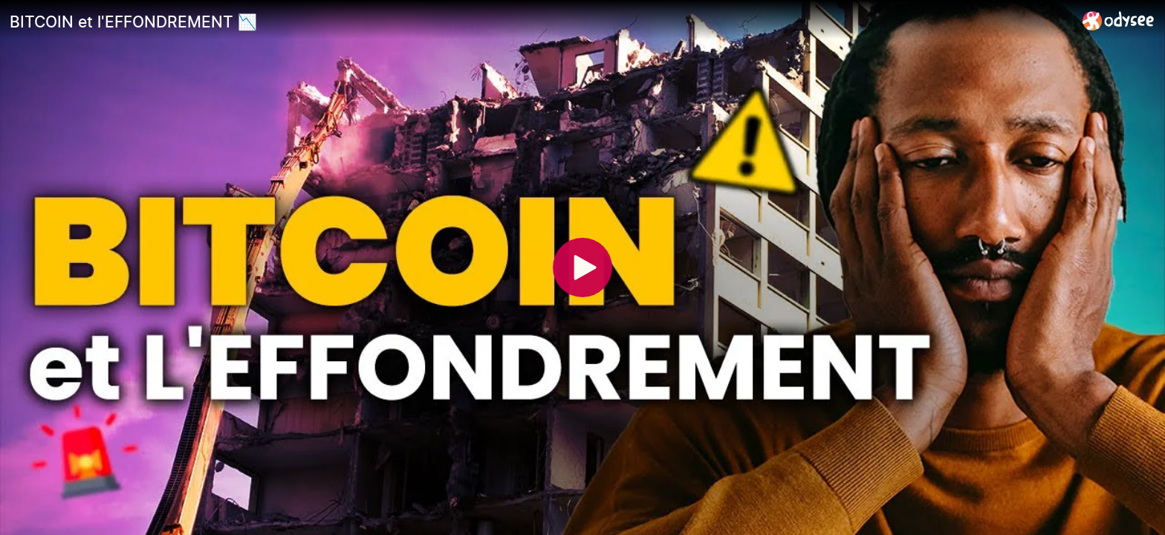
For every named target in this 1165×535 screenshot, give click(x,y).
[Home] (1119, 20)
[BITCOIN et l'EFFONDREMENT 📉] (540, 21)
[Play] (582, 267)
